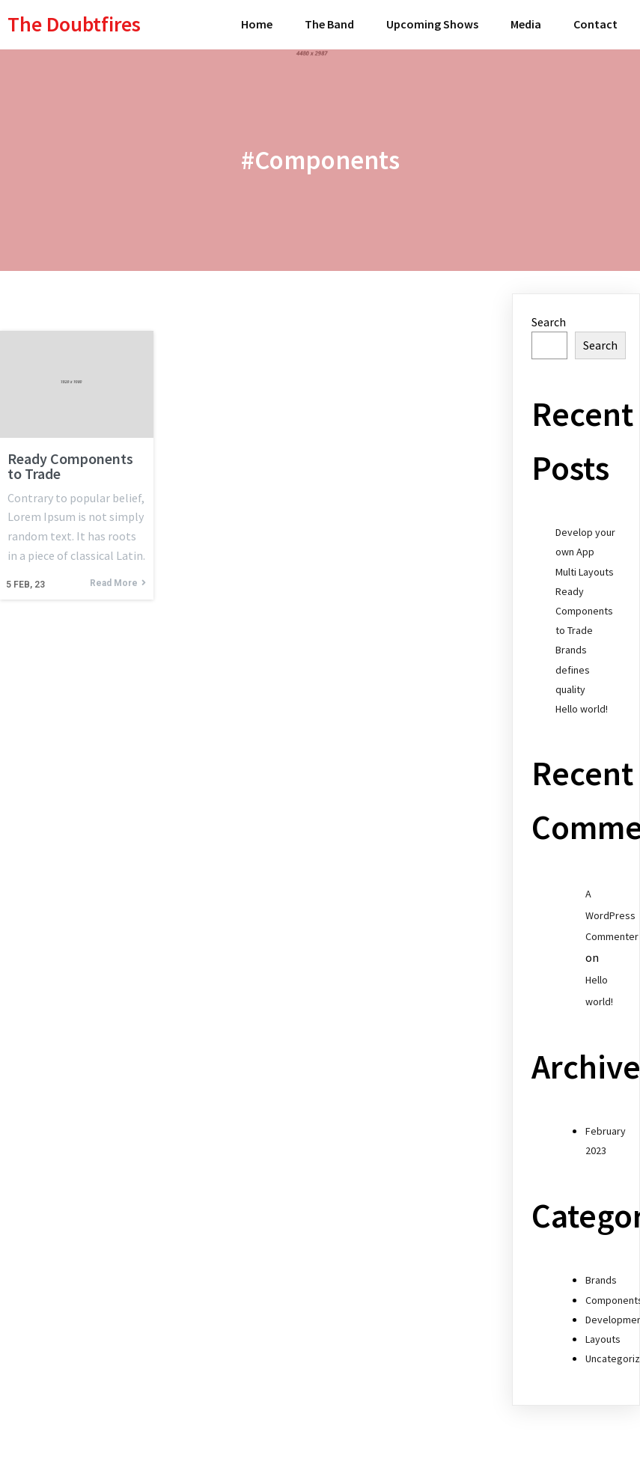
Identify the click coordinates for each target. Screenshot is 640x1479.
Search (548, 321)
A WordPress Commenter (612, 915)
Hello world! (581, 709)
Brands (601, 1280)
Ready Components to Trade (584, 611)
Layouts (603, 1339)
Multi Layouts (584, 572)
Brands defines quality (572, 669)
